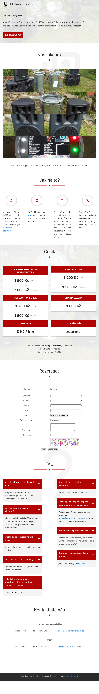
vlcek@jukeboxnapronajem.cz (71, 648)
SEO (54, 678)
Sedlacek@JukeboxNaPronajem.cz (73, 520)
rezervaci (32, 215)
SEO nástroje (71, 678)
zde (87, 494)
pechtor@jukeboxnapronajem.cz (70, 632)
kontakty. (81, 565)
